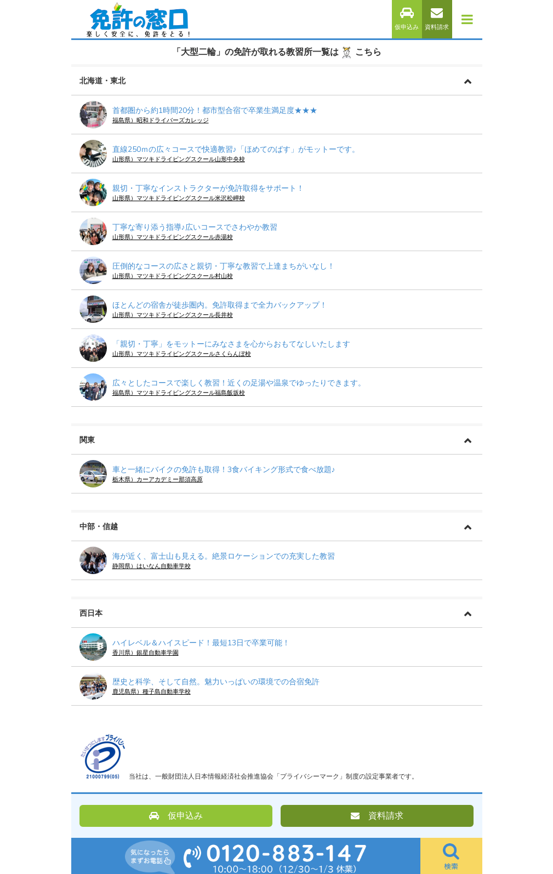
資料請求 (437, 19)
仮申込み (407, 19)
